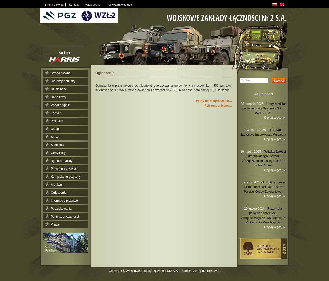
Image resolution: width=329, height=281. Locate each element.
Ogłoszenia (58, 192)
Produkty (57, 121)
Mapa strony (92, 4)
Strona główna (61, 73)
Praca (55, 224)
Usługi (55, 129)
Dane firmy (58, 97)
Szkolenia (57, 145)
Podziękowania (61, 208)
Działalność (59, 89)
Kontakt (56, 113)
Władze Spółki (60, 105)
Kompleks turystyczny (66, 177)
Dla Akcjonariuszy (63, 81)
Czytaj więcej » (274, 117)
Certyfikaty (58, 153)
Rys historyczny (61, 161)
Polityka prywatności (65, 216)
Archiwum (58, 184)
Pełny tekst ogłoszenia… (214, 101)
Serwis (55, 137)
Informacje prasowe (64, 200)
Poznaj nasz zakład (64, 169)
